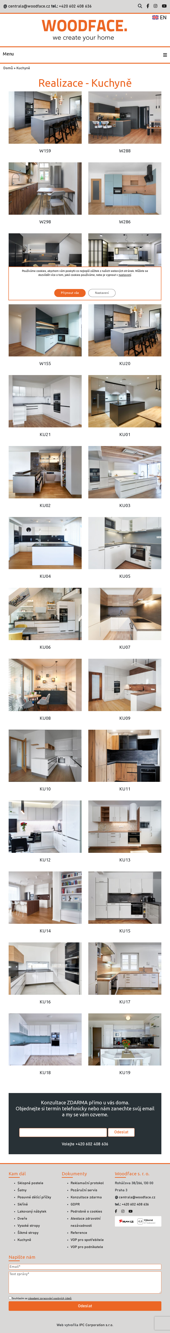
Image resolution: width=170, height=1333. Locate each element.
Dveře (22, 1218)
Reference (79, 1233)
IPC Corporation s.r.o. (96, 1325)
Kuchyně (24, 1240)
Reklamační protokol (87, 1183)
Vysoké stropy (28, 1225)
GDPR (75, 1204)
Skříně (22, 1204)
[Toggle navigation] (8, 55)
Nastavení (102, 293)
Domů (8, 68)
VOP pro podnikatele (87, 1247)
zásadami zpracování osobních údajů (49, 1298)
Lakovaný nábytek (31, 1211)
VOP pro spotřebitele (87, 1240)
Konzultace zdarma (86, 1197)
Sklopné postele (30, 1183)
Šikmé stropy (28, 1233)
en (159, 17)
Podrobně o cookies (86, 1211)
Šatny (22, 1190)
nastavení (125, 275)
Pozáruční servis (84, 1190)
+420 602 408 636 (75, 6)
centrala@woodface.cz (29, 6)
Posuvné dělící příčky (34, 1197)
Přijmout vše (70, 293)
